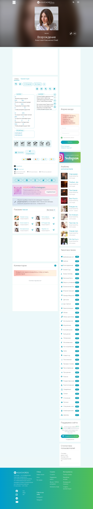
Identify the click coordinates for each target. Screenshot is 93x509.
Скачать (19, 152)
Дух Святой (70, 304)
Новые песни (40, 474)
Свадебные (70, 389)
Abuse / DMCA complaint (54, 483)
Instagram (40, 497)
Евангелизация (70, 308)
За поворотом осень (78, 215)
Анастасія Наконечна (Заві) (46, 40)
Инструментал (70, 321)
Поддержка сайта (53, 478)
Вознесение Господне (70, 287)
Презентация (25, 79)
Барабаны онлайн (66, 478)
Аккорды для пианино (67, 483)
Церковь (70, 415)
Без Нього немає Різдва (79, 199)
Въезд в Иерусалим (70, 295)
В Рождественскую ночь (49, 223)
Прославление (70, 368)
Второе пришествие (70, 291)
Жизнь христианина (70, 317)
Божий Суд (70, 270)
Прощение (70, 372)
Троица (70, 402)
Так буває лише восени (79, 190)
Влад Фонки (18, 166)
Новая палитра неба (78, 231)
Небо (70, 351)
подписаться (50, 192)
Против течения (76, 223)
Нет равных (45, 217)
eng (24, 492)
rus (24, 491)
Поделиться (30, 152)
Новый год (70, 355)
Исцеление (70, 325)
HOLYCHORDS (29, 188)
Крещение (70, 334)
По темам (39, 480)
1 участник (20, 169)
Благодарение (70, 265)
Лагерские (70, 338)
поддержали (70, 439)
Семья (70, 394)
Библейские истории (70, 257)
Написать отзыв (54, 487)
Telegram (39, 500)
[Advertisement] (35, 61)
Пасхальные (70, 360)
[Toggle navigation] (78, 2)
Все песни (51, 210)
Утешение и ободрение (70, 407)
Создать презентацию (67, 487)
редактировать (22, 201)
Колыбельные (70, 330)
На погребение (70, 347)
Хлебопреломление (70, 411)
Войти (70, 142)
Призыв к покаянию (70, 364)
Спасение (70, 398)
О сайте (52, 474)
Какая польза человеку (28, 217)
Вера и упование (70, 282)
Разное (70, 377)
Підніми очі (45, 229)
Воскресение (25, 229)
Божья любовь (70, 274)
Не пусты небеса (76, 239)
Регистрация (65, 146)
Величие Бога (70, 278)
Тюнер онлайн (67, 474)
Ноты (38, 477)
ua (23, 494)
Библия (70, 261)
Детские (70, 300)
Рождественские (70, 381)
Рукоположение (70, 385)
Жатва (70, 313)
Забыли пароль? (66, 148)
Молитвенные (70, 342)
